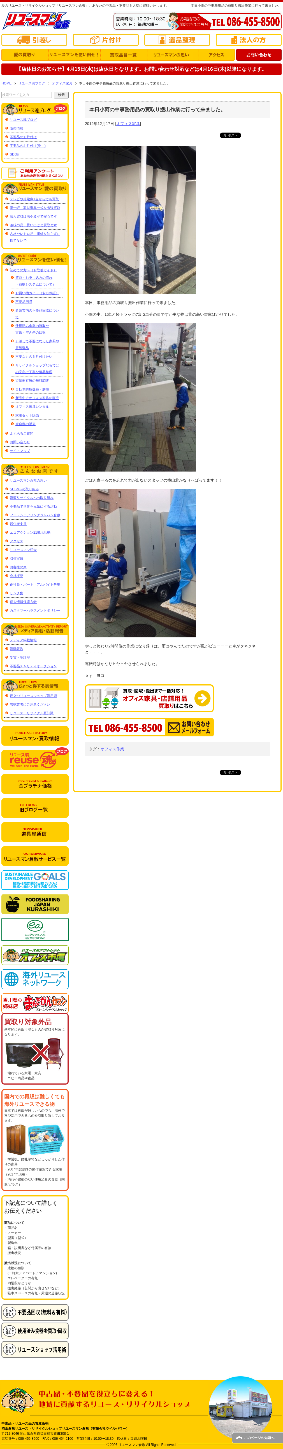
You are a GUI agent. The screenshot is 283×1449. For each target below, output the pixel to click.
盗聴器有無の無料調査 (32, 381)
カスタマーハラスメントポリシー (35, 610)
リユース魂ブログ (23, 120)
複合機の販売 (25, 424)
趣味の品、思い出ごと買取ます (33, 225)
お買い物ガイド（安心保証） (37, 293)
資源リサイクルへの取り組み (32, 498)
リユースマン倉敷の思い (28, 480)
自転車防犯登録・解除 (32, 389)
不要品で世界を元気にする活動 (33, 506)
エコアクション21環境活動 (30, 532)
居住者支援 (18, 524)
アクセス (16, 541)
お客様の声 (18, 567)
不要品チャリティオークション (33, 666)
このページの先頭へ (259, 1438)
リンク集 (16, 593)
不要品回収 (23, 302)
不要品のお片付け (23, 137)
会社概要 (16, 576)
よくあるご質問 (21, 433)
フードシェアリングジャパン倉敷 (35, 515)
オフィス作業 (112, 749)
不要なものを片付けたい (33, 357)
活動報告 (16, 649)
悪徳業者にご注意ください (30, 704)
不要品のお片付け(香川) (28, 146)
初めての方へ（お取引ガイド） (33, 270)
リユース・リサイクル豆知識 (32, 713)
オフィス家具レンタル (32, 407)
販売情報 (16, 128)
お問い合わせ (20, 442)
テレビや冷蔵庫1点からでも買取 (34, 199)
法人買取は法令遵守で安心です (33, 216)
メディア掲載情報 (23, 640)
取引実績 (16, 558)
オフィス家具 (128, 123)
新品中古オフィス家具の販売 (37, 398)
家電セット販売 (27, 415)
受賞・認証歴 (20, 657)
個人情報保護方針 (23, 602)
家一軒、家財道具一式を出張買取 (35, 208)
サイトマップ (20, 451)
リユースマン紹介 (23, 550)
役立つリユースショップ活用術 (33, 696)
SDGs (14, 154)
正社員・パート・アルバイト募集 (35, 584)
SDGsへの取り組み (24, 489)
